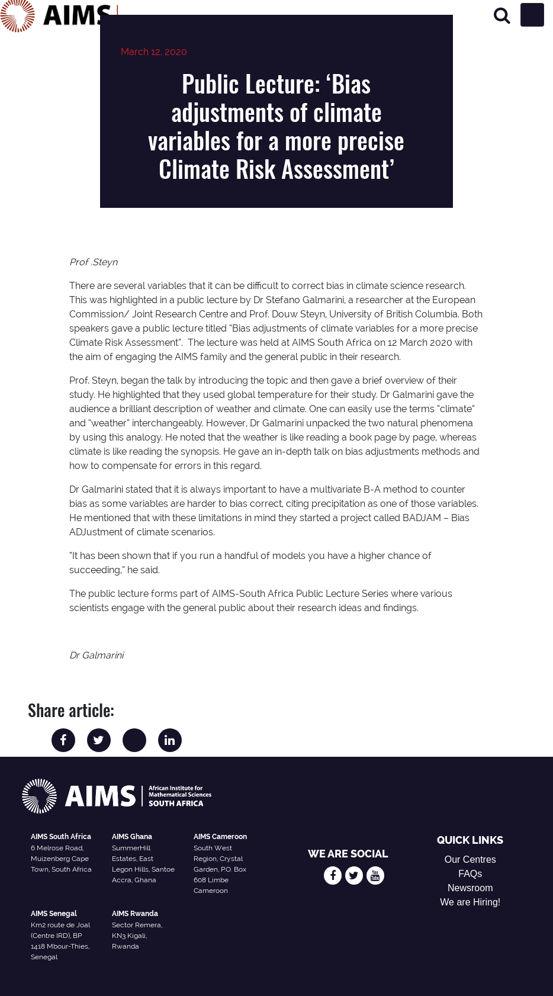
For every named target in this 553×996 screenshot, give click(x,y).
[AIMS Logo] (59, 15)
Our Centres (470, 859)
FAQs (470, 874)
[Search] (502, 15)
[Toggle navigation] (532, 15)
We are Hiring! (470, 902)
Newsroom (470, 888)
